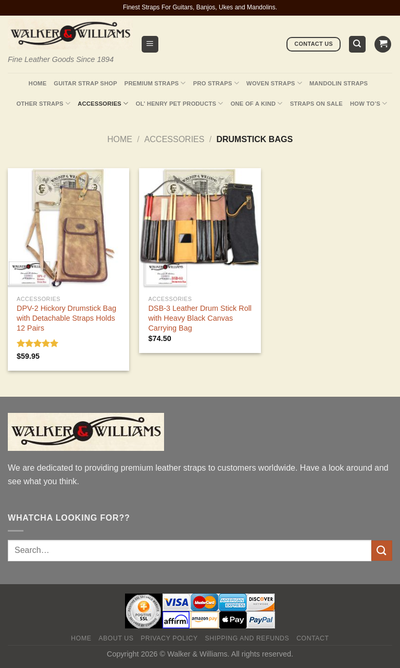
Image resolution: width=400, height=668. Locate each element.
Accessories (103, 103)
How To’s (369, 103)
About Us (115, 638)
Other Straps (43, 103)
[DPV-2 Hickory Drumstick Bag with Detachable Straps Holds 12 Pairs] (68, 228)
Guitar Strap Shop (85, 83)
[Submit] (381, 550)
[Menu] (150, 44)
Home (37, 83)
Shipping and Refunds (247, 638)
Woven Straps (274, 83)
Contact (312, 638)
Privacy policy (169, 638)
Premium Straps (155, 83)
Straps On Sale (316, 103)
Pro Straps (216, 83)
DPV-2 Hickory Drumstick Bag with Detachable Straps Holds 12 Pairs (66, 318)
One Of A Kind (257, 103)
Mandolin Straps (338, 83)
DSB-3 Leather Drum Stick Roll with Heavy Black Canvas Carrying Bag (200, 318)
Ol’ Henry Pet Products (179, 103)
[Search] (357, 44)
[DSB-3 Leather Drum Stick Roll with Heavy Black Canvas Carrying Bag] (199, 228)
